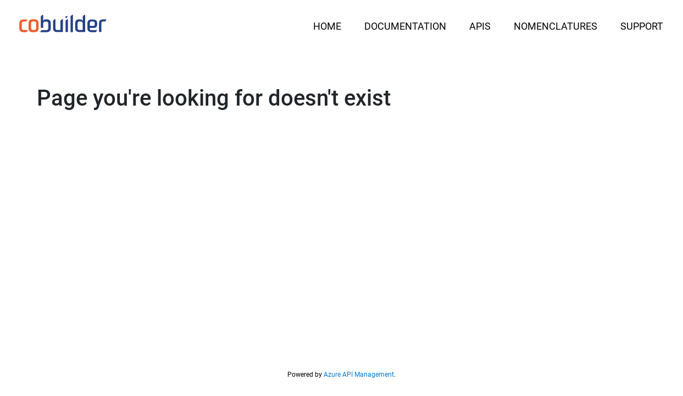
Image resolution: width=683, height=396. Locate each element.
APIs (480, 26)
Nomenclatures (555, 26)
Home (327, 26)
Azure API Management (359, 374)
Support (641, 26)
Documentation (405, 26)
